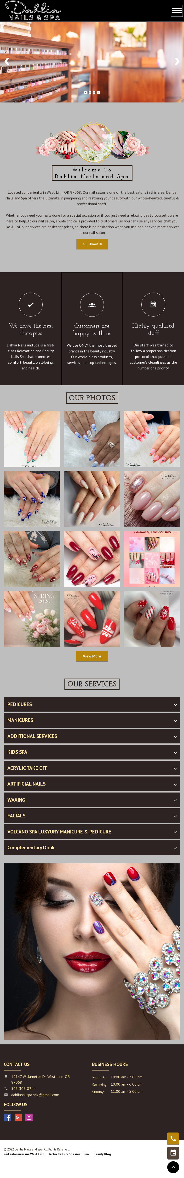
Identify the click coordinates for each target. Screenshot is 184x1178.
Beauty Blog (102, 1154)
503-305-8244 (23, 1088)
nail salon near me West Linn (24, 1154)
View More (92, 656)
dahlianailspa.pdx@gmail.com (35, 1094)
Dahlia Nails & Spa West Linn (68, 1154)
